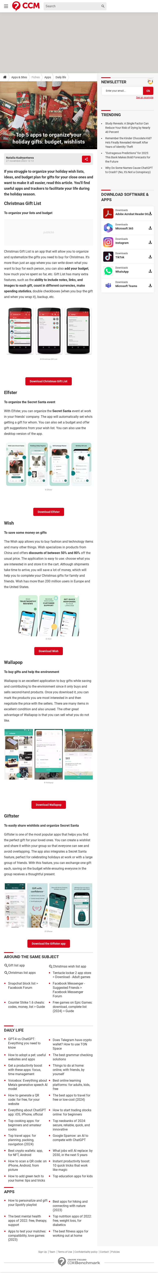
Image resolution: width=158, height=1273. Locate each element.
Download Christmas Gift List (48, 381)
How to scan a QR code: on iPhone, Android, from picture (27, 1165)
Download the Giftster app (49, 943)
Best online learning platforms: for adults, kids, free (71, 1085)
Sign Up (42, 1251)
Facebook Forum (20, 988)
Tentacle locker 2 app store (72, 973)
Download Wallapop (48, 804)
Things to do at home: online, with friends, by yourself (69, 1070)
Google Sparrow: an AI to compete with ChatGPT (70, 1138)
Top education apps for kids (73, 1176)
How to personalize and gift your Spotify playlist (27, 1203)
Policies (115, 1251)
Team (52, 1251)
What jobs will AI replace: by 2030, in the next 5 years (73, 1153)
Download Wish (48, 651)
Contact (104, 1251)
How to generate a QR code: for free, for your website (24, 1099)
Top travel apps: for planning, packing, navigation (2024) (22, 1140)
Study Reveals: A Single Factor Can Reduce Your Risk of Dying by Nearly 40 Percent (127, 128)
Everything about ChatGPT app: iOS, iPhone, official (27, 1112)
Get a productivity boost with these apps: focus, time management (25, 1070)
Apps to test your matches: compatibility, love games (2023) (27, 1235)
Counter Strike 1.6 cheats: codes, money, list (26, 1005)
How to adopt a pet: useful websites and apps (27, 1057)
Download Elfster (49, 511)
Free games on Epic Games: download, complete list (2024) (72, 1007)
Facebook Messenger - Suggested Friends (69, 986)
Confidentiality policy (86, 1251)
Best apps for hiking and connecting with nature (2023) (70, 1206)
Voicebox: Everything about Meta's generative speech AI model (27, 1085)
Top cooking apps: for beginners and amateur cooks (24, 1125)
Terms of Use (65, 1251)
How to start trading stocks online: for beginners (72, 1112)
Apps (47, 77)
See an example (144, 97)
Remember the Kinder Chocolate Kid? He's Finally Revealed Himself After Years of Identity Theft (128, 142)
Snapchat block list (21, 983)
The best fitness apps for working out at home (70, 1233)
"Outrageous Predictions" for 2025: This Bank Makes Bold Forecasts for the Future (127, 157)
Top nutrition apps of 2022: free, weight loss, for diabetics (72, 1220)
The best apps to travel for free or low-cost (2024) (71, 1097)
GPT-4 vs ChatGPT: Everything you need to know (24, 1043)
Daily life (61, 77)
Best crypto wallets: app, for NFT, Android (25, 1153)
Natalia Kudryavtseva (20, 157)
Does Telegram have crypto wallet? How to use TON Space (72, 1044)
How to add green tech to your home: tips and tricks (26, 1178)
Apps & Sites (19, 77)
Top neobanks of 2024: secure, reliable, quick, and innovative (71, 1125)
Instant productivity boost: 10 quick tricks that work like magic (71, 1165)
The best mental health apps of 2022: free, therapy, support (27, 1220)
